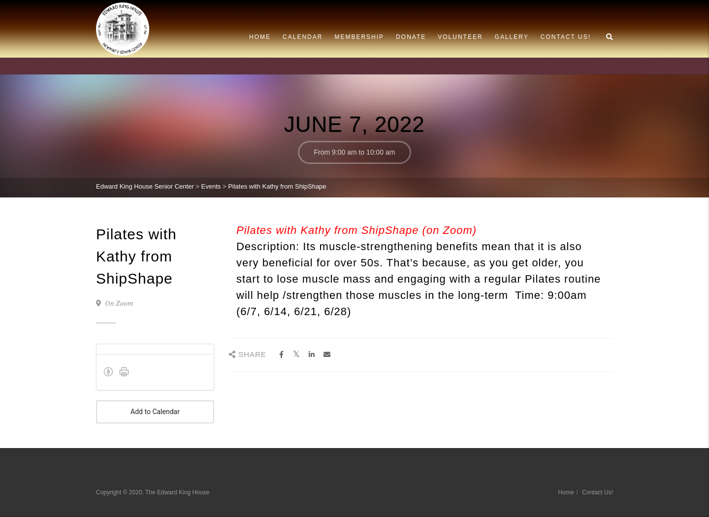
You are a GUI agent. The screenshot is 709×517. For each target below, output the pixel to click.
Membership (359, 36)
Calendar (302, 36)
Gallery (512, 36)
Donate (411, 36)
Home (260, 36)
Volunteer (460, 36)
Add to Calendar (155, 411)
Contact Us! (566, 36)
